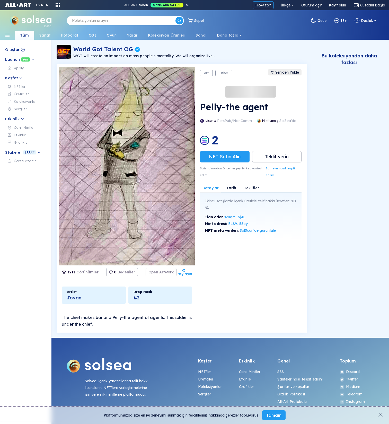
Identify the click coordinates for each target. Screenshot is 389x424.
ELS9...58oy (238, 223)
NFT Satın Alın (225, 157)
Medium (350, 387)
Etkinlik (245, 379)
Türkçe (284, 5)
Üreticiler (205, 379)
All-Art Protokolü (291, 401)
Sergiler (204, 394)
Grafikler (246, 386)
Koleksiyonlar (210, 386)
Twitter (349, 379)
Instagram (352, 402)
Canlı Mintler (249, 371)
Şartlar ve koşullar (293, 386)
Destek (364, 20)
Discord (350, 372)
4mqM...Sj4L (235, 217)
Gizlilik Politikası (291, 394)
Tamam (273, 415)
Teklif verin (277, 157)
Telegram (351, 394)
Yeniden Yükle (284, 72)
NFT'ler (204, 371)
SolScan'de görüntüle (258, 230)
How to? (263, 5)
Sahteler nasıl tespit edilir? (280, 172)
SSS (280, 371)
